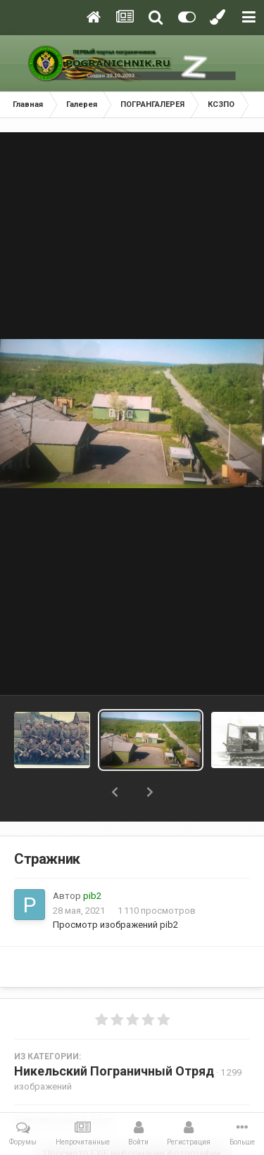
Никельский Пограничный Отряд (114, 1071)
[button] (114, 792)
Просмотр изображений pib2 (115, 924)
